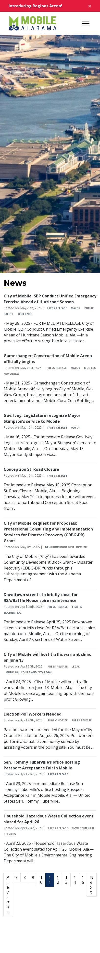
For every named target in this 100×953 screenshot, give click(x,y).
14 (75, 880)
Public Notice (58, 720)
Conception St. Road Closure (31, 469)
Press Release (57, 308)
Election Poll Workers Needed (33, 714)
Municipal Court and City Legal (29, 672)
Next (91, 885)
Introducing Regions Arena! (35, 6)
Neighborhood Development (66, 547)
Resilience (24, 314)
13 (66, 880)
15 (83, 880)
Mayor (75, 308)
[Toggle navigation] (85, 23)
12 (58, 880)
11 (50, 880)
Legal (76, 666)
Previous (8, 894)
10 (41, 880)
